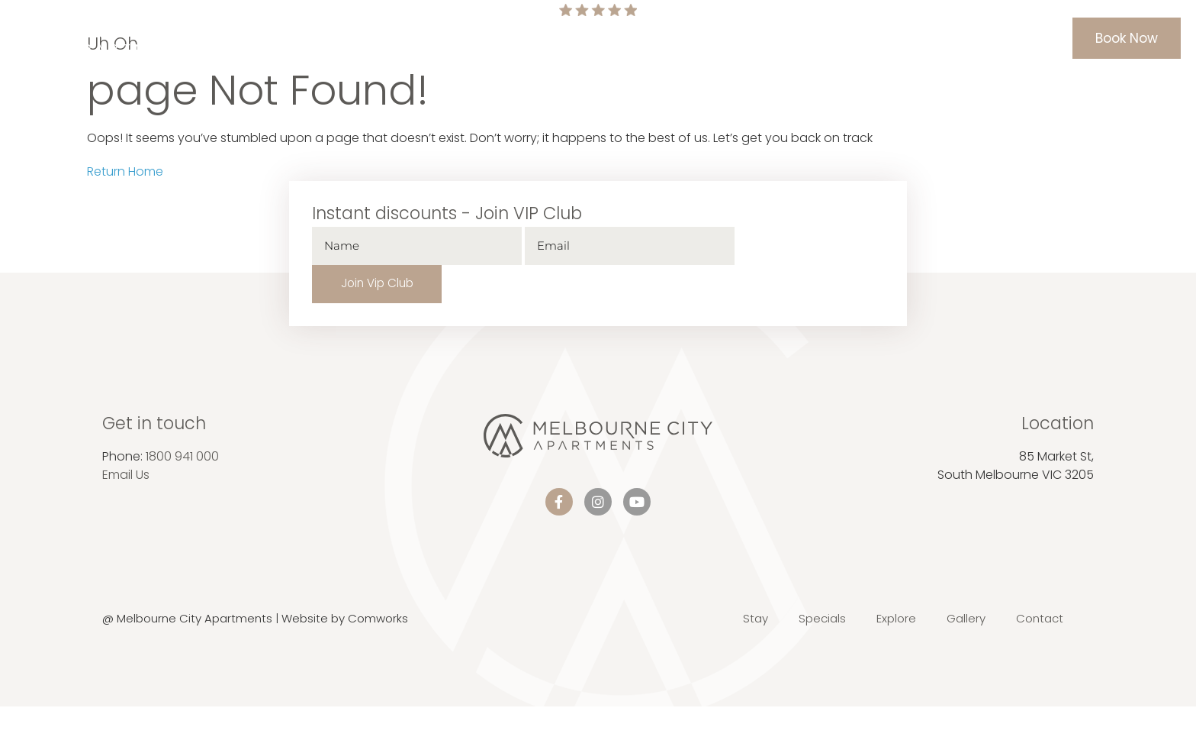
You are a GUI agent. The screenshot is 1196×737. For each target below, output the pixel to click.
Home (489, 38)
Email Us (126, 437)
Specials (604, 38)
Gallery (835, 38)
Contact (904, 38)
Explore (770, 38)
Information (689, 38)
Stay (543, 38)
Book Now (1126, 38)
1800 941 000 (182, 419)
